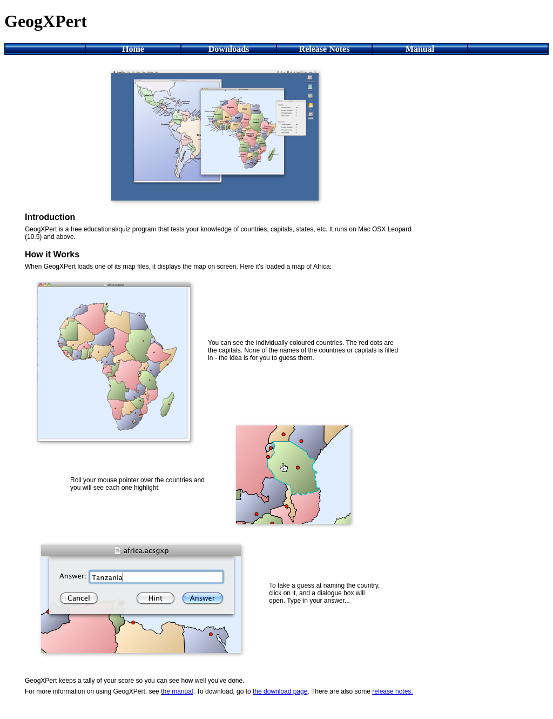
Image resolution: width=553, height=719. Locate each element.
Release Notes (324, 49)
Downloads (228, 49)
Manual (420, 49)
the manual (177, 691)
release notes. (392, 691)
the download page (280, 691)
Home (133, 49)
